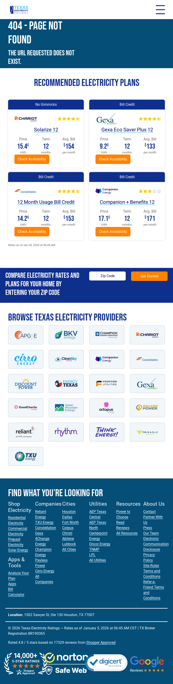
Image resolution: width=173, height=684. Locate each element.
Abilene (68, 538)
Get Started (149, 276)
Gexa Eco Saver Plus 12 (127, 130)
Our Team (151, 533)
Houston (69, 511)
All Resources (127, 533)
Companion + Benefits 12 (127, 202)
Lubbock (69, 544)
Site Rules (151, 565)
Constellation (45, 528)
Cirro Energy (44, 571)
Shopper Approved (101, 642)
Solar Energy (18, 550)
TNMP (94, 549)
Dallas (67, 517)
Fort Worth (70, 522)
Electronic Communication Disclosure (156, 544)
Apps (12, 584)
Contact (149, 511)
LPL (92, 555)
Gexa (39, 533)
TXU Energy (44, 522)
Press (147, 528)
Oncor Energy (99, 544)
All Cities (69, 549)
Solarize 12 (46, 130)
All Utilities (97, 560)
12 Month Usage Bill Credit (46, 202)
